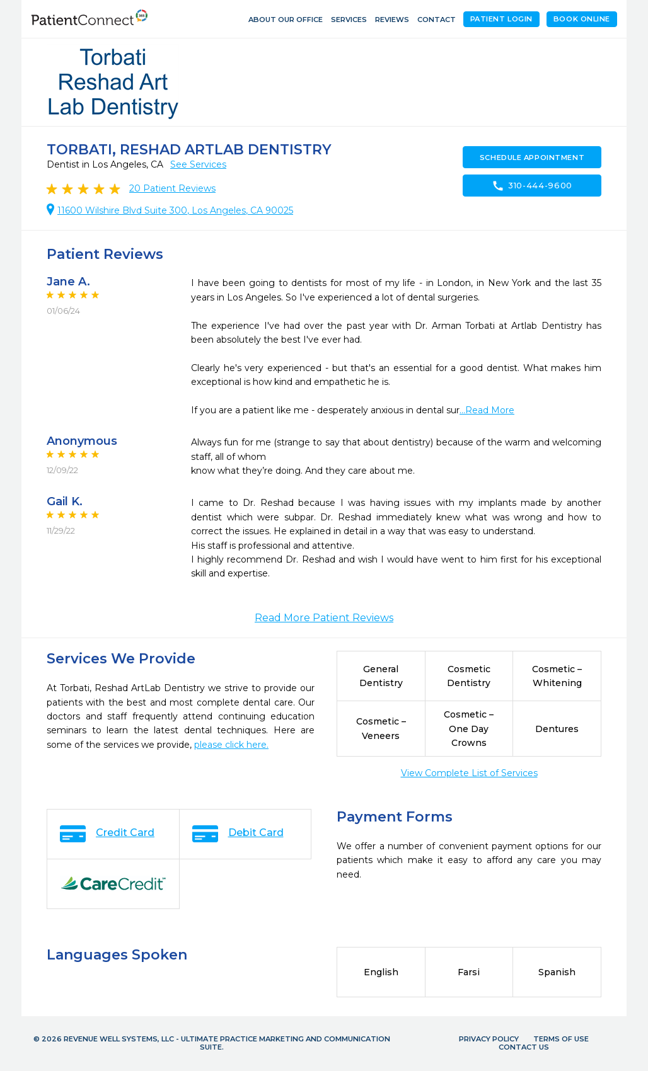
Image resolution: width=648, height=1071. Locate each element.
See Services (198, 164)
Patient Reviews (172, 188)
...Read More (487, 410)
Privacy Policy (489, 1038)
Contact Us (524, 1047)
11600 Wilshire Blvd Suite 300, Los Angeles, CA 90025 (175, 210)
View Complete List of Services (469, 773)
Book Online (581, 18)
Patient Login (501, 18)
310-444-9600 (532, 186)
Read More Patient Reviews (324, 618)
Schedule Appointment (532, 157)
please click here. (231, 744)
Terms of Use (561, 1038)
